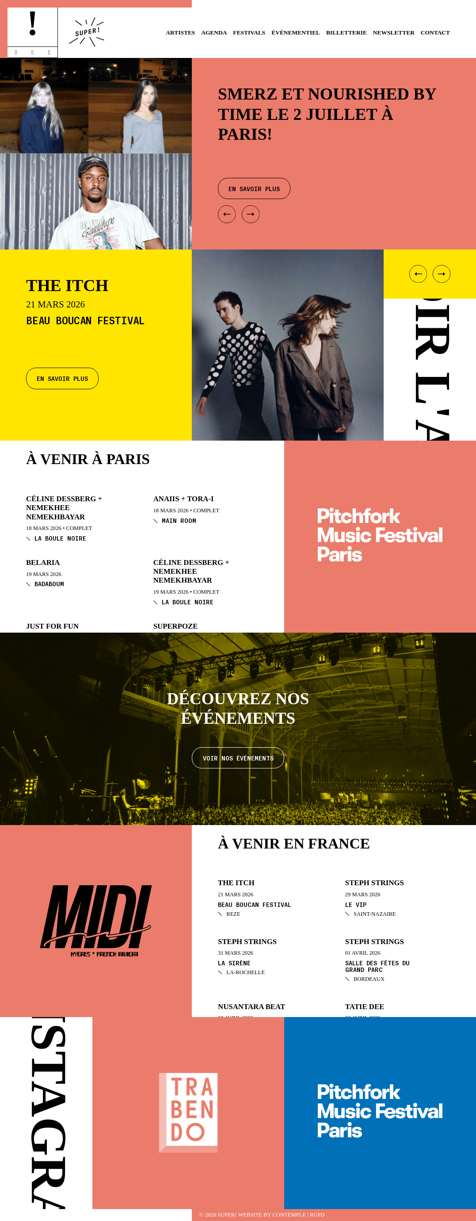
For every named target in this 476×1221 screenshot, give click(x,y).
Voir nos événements (238, 758)
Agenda (214, 32)
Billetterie (346, 32)
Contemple (289, 1215)
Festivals (249, 32)
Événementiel (295, 32)
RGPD (317, 1215)
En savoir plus (62, 378)
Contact (435, 32)
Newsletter (394, 32)
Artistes (180, 32)
